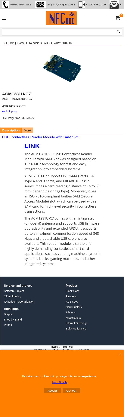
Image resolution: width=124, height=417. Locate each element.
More (27, 130)
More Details (59, 382)
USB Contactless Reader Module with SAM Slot (40, 137)
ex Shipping (9, 111)
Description (11, 130)
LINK (32, 145)
